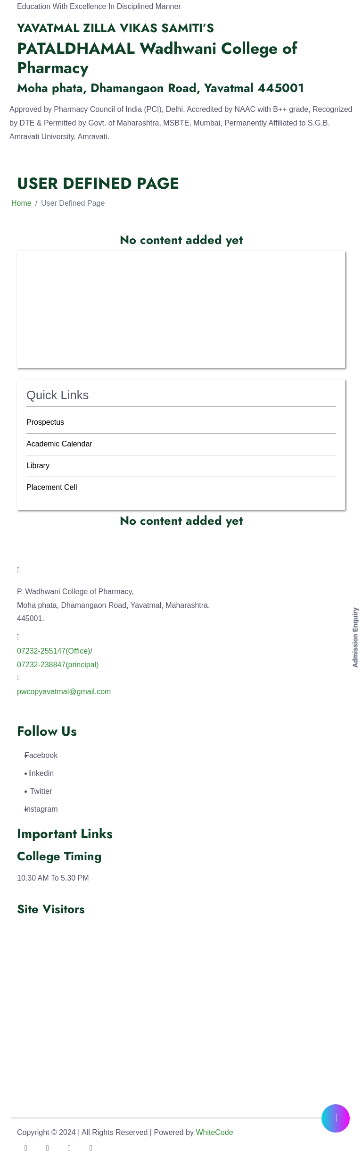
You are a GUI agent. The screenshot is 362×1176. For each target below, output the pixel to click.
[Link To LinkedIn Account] (69, 1148)
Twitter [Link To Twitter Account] (41, 791)
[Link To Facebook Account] (26, 1148)
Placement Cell (51, 487)
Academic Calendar (59, 444)
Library (37, 466)
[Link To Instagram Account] (91, 1148)
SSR (34, 352)
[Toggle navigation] (19, 164)
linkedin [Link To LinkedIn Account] (41, 773)
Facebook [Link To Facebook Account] (41, 755)
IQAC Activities (51, 309)
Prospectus (45, 422)
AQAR (37, 331)
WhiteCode (214, 1132)
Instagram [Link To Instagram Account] (41, 809)
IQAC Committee (54, 288)
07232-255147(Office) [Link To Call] (53, 651)
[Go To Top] (336, 1150)
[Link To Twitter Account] (48, 1148)
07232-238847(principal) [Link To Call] (58, 665)
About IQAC (46, 266)
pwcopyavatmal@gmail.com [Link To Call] (64, 692)
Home (21, 203)
